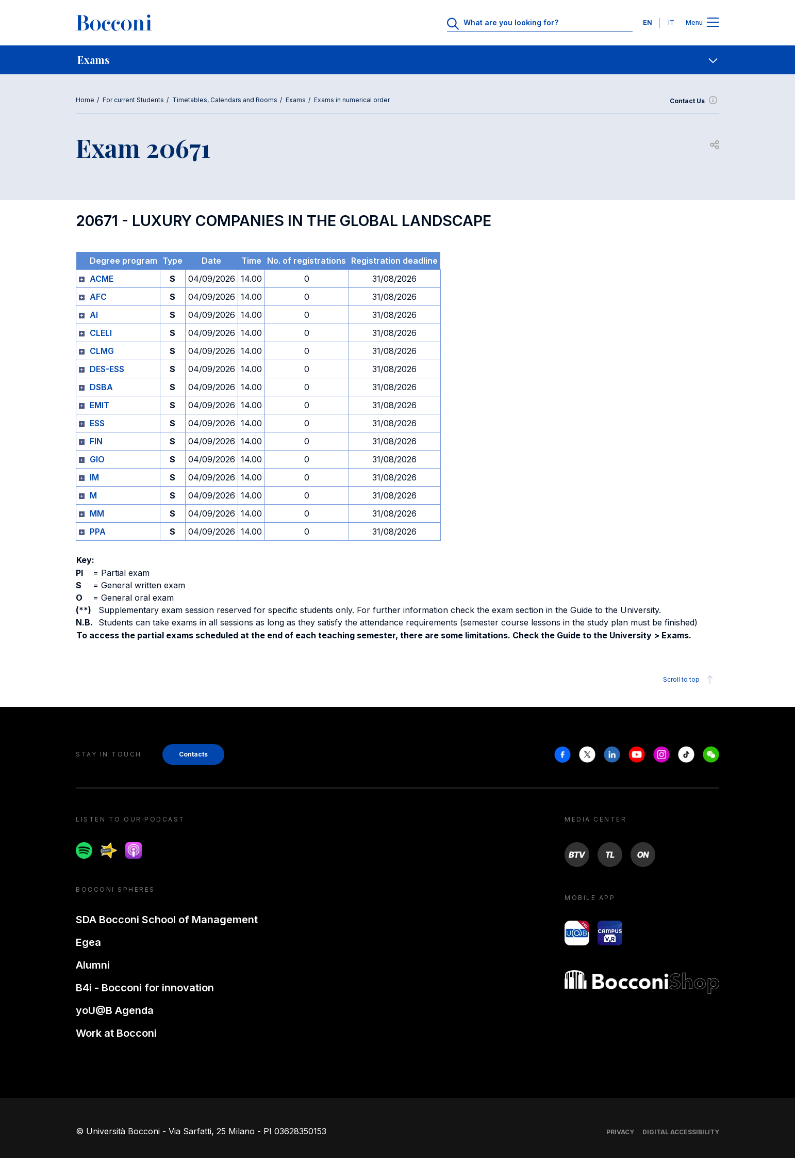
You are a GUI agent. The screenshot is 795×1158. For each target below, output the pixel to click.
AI (94, 315)
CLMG (102, 351)
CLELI (101, 333)
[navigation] (397, 59)
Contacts (193, 754)
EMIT (99, 405)
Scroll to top (689, 679)
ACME (101, 279)
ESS (97, 423)
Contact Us (694, 101)
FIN (96, 441)
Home (85, 100)
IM (94, 477)
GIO (97, 459)
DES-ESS (107, 369)
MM (97, 513)
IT (671, 22)
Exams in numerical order (352, 100)
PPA (98, 531)
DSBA (101, 387)
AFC (98, 297)
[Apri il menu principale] (713, 22)
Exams (296, 100)
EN (647, 22)
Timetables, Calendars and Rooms (224, 100)
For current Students (133, 100)
